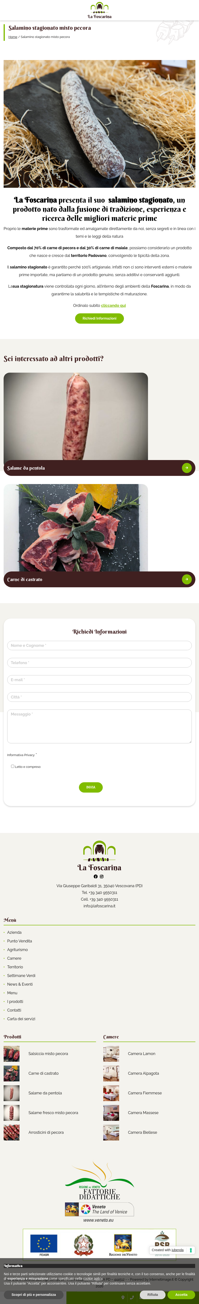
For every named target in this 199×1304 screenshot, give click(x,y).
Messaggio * (22, 714)
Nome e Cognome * (28, 645)
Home (12, 37)
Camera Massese (143, 1112)
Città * (16, 697)
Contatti (14, 1010)
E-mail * (18, 680)
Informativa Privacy (21, 755)
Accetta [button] (181, 1295)
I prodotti (15, 1001)
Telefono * (20, 663)
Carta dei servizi (21, 1019)
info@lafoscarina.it (99, 906)
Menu (12, 993)
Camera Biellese (142, 1132)
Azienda (14, 932)
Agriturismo (17, 949)
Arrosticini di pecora (46, 1132)
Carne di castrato (43, 1073)
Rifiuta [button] (153, 1295)
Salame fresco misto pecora (53, 1112)
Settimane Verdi (21, 975)
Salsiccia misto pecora (48, 1053)
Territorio (15, 967)
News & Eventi (20, 984)
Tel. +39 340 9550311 (99, 892)
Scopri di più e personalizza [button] (34, 1295)
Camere (14, 958)
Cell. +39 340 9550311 (99, 899)
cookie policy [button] (92, 1278)
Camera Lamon (141, 1053)
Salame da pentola (45, 1093)
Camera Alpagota (143, 1073)
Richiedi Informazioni (99, 318)
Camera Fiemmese (145, 1093)
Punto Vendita (19, 941)
